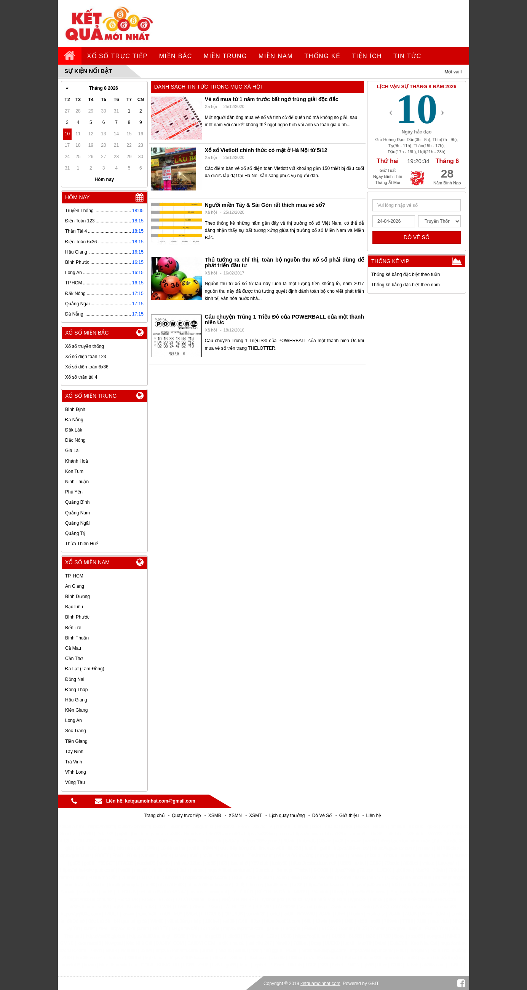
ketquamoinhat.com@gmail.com (160, 801)
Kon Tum (74, 471)
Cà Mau (73, 648)
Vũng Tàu (75, 782)
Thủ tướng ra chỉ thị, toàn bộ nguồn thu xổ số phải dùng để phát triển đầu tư (284, 262)
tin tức (407, 56)
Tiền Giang (76, 741)
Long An (73, 272)
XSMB (214, 815)
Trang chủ (154, 815)
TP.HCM (73, 283)
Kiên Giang (76, 710)
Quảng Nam (77, 513)
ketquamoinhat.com (320, 983)
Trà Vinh (73, 762)
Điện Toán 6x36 (81, 241)
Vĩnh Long (75, 772)
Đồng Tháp (76, 689)
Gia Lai (72, 450)
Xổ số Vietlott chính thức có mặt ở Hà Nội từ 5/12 (266, 150)
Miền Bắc (175, 56)
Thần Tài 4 (76, 231)
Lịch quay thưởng (287, 815)
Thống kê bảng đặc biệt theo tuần (405, 274)
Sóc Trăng (75, 730)
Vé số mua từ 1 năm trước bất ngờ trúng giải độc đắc (272, 99)
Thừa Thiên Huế (82, 543)
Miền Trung (225, 56)
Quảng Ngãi (77, 303)
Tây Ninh (74, 751)
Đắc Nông (75, 440)
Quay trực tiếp (186, 815)
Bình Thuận (77, 638)
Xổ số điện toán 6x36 (87, 367)
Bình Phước (77, 262)
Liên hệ (373, 815)
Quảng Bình (77, 502)
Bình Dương (77, 596)
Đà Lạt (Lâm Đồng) (84, 668)
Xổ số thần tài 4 (81, 377)
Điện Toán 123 (80, 221)
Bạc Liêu (74, 606)
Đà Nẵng (74, 314)
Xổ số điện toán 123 (85, 356)
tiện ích (367, 56)
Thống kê (322, 56)
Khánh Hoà (76, 461)
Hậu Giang (76, 252)
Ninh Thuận (77, 481)
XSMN (235, 815)
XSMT (255, 815)
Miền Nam (276, 56)
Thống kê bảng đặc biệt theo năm (405, 284)
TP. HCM (74, 576)
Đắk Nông (75, 293)
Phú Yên (74, 492)
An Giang (74, 586)
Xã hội (211, 106)
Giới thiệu (349, 815)
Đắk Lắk (73, 430)
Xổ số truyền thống (84, 346)
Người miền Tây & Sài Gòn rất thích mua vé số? (265, 205)
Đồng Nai (74, 679)
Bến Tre (73, 627)
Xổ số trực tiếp (117, 56)
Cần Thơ (74, 658)
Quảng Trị (75, 533)
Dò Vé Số (322, 815)
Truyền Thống (79, 210)
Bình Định (75, 409)
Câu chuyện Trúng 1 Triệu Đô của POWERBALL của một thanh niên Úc (284, 319)
